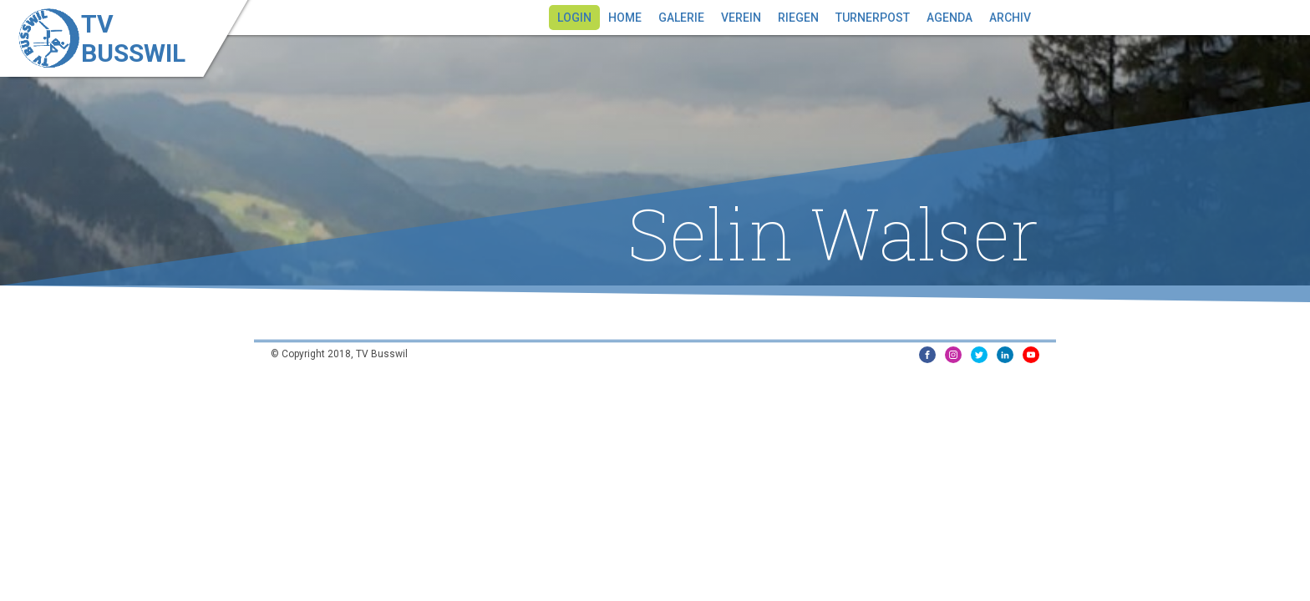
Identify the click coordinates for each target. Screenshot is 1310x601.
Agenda (949, 17)
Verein (741, 17)
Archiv (1010, 17)
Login (574, 17)
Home (625, 17)
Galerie (681, 17)
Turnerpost (872, 17)
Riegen (798, 17)
